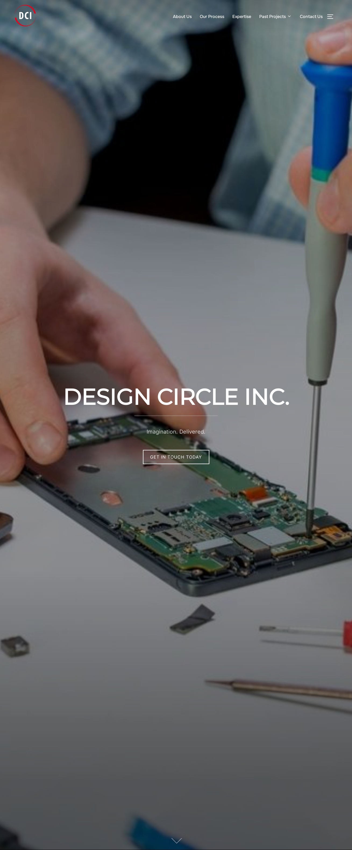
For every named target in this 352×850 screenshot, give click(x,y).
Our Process (212, 16)
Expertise (241, 16)
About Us (182, 16)
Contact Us (311, 16)
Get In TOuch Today (176, 457)
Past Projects (275, 16)
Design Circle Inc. (176, 397)
